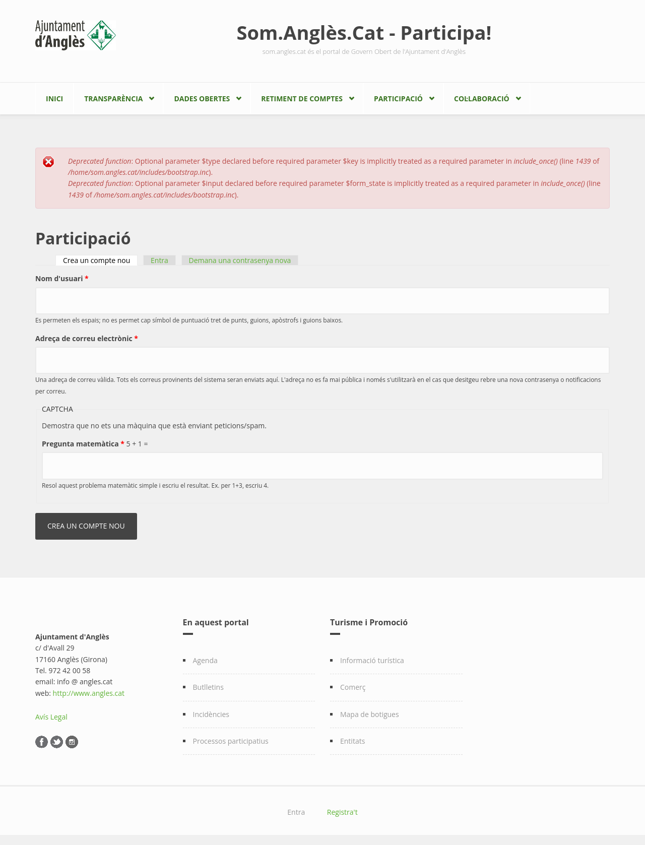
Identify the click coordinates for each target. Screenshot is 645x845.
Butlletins (208, 687)
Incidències (211, 714)
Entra (159, 260)
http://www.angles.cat (89, 693)
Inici (54, 98)
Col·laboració (481, 98)
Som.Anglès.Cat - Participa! (364, 32)
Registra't (342, 812)
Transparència (113, 98)
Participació (398, 98)
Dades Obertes (202, 98)
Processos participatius (231, 741)
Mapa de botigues (369, 714)
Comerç (353, 687)
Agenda (205, 660)
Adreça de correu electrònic (86, 338)
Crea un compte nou (100, 260)
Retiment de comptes (302, 98)
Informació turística (372, 660)
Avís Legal (51, 717)
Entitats (352, 741)
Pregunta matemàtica (83, 443)
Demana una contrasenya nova (240, 260)
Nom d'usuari (62, 278)
